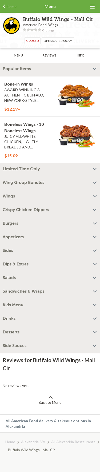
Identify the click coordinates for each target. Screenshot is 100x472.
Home (10, 441)
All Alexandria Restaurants (73, 441)
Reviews (50, 55)
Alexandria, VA (33, 441)
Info (81, 55)
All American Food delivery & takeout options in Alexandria (48, 423)
